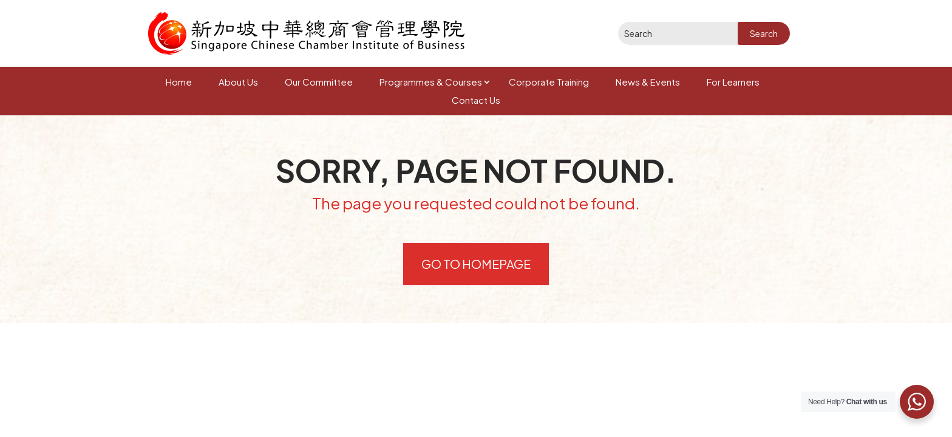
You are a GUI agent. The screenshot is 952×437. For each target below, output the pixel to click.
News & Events (648, 81)
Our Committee (319, 81)
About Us (238, 81)
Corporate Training (549, 81)
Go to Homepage (476, 263)
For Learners (733, 81)
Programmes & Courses (430, 81)
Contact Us (476, 100)
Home (179, 81)
